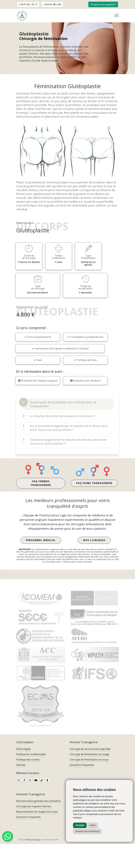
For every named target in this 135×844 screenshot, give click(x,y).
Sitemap (20, 764)
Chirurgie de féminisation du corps (89, 759)
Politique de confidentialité (31, 754)
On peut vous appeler (103, 4)
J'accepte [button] (79, 825)
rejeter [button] (93, 825)
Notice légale (23, 749)
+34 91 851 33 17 (28, 4)
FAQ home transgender (94, 483)
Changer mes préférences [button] (87, 831)
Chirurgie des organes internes (33, 806)
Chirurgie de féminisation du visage (89, 754)
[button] (103, 4)
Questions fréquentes (82, 764)
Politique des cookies (28, 759)
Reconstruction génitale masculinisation (38, 801)
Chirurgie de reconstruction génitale (90, 749)
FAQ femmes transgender (40, 483)
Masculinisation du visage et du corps (37, 811)
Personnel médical (41, 540)
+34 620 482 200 (52, 4)
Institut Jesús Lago (32, 839)
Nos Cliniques (94, 540)
